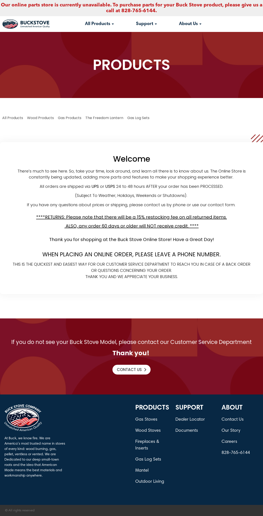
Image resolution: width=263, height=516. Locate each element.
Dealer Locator (190, 419)
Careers (229, 441)
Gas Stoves (146, 419)
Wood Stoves (148, 430)
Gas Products (69, 118)
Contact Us (233, 419)
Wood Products (40, 118)
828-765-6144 (236, 453)
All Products (12, 118)
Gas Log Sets (148, 459)
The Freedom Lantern (104, 118)
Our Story (231, 430)
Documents (186, 430)
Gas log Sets (138, 118)
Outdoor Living (149, 481)
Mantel (142, 470)
